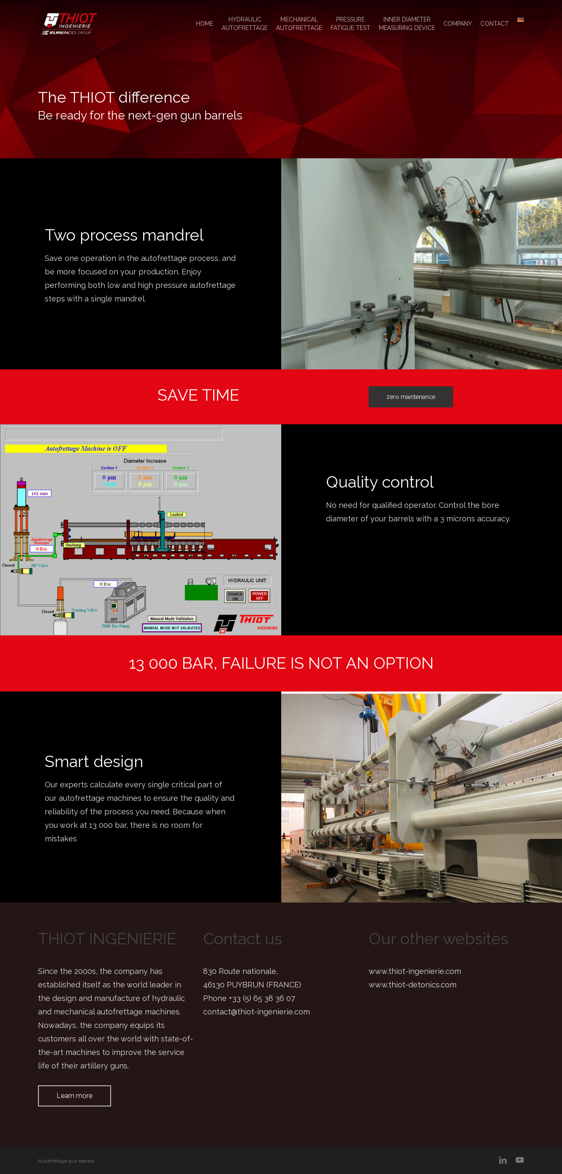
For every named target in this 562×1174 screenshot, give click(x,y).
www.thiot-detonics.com (412, 984)
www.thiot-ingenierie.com (415, 971)
